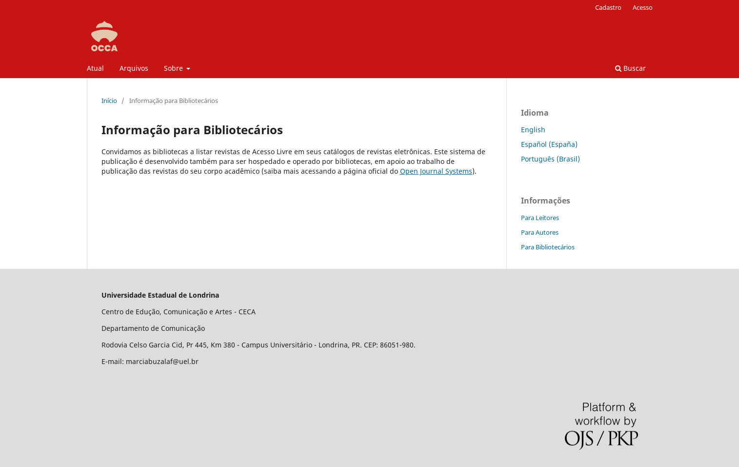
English (533, 129)
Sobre (174, 68)
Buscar (630, 68)
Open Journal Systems (436, 171)
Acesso (643, 7)
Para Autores (540, 232)
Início (109, 100)
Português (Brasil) (550, 158)
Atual (95, 68)
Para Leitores (540, 217)
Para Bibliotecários (548, 247)
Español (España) (549, 144)
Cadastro (608, 7)
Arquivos (134, 68)
